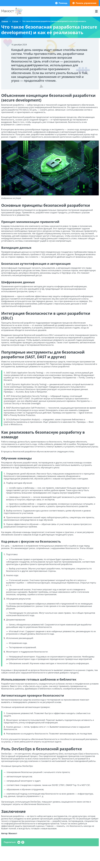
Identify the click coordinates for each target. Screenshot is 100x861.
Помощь (63, 3)
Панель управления (86, 3)
